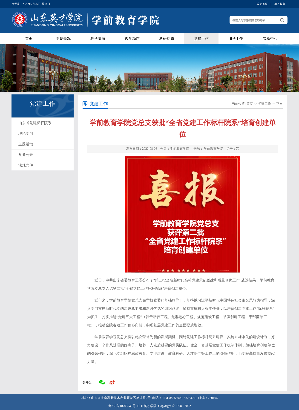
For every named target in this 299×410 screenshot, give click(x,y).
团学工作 (235, 39)
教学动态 (132, 39)
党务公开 (25, 155)
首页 (28, 39)
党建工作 (201, 39)
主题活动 (25, 144)
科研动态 (166, 39)
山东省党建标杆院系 (35, 123)
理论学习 (25, 133)
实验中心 (270, 39)
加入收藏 (279, 4)
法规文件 (25, 165)
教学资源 (97, 39)
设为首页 (262, 4)
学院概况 (63, 39)
